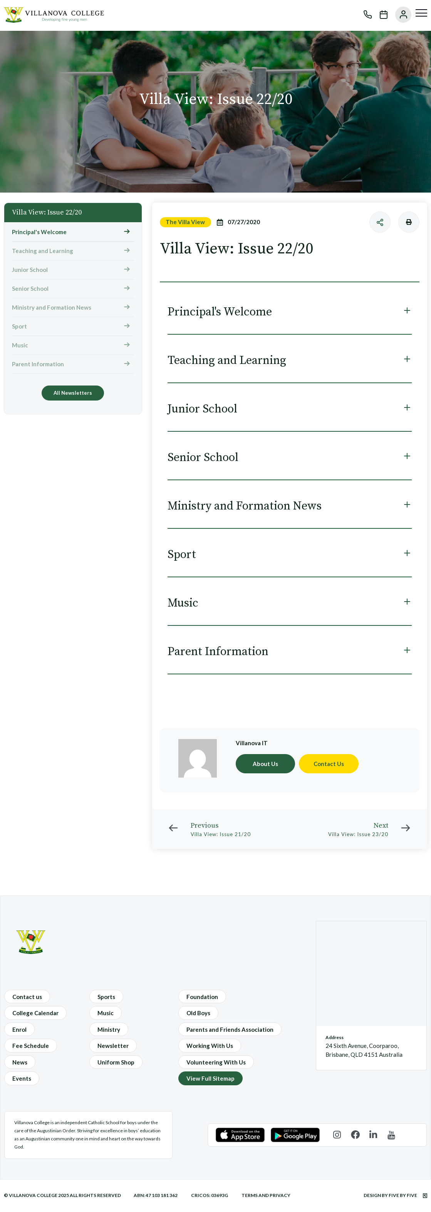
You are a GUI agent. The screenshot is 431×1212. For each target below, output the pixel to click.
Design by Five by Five (395, 1195)
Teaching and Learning (42, 250)
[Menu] (421, 13)
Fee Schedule (30, 1045)
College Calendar (35, 1012)
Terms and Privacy (265, 1195)
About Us (265, 763)
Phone (364, 15)
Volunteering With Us (216, 1062)
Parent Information (38, 363)
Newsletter (113, 1045)
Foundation (202, 996)
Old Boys (198, 1012)
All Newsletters (73, 393)
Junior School (30, 269)
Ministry (108, 1029)
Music (20, 345)
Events (21, 1078)
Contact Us (329, 763)
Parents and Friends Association (229, 1029)
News (19, 1062)
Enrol (19, 1029)
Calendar (379, 15)
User (399, 15)
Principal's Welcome (39, 231)
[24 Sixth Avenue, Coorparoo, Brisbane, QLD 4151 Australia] (371, 973)
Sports (106, 996)
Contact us (27, 996)
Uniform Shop (115, 1062)
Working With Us (209, 1045)
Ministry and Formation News (51, 307)
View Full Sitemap (210, 1078)
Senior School (30, 288)
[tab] (290, 312)
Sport (19, 326)
